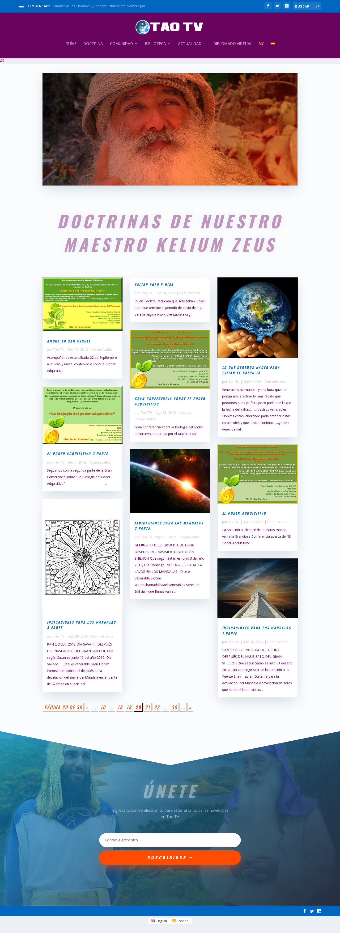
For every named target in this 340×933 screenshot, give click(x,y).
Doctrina (93, 44)
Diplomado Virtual (232, 44)
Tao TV (58, 349)
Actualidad (189, 44)
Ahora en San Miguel (69, 340)
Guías (70, 44)
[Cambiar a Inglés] (261, 50)
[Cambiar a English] (158, 921)
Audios (185, 412)
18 (120, 707)
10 (103, 707)
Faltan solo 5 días (154, 284)
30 (174, 707)
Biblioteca (155, 44)
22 (157, 707)
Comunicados (102, 349)
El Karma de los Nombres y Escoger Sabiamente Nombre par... (99, 6)
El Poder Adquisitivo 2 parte (77, 453)
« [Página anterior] (87, 707)
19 (129, 707)
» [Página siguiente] (190, 707)
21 (147, 707)
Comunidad (121, 44)
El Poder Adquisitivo (244, 513)
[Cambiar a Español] (180, 921)
